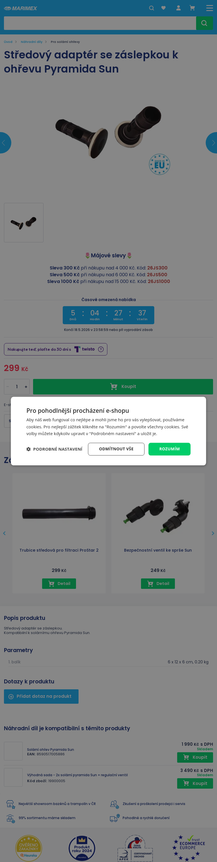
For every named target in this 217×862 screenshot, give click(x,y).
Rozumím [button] (169, 448)
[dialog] (108, 431)
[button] (54, 449)
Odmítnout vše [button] (116, 448)
